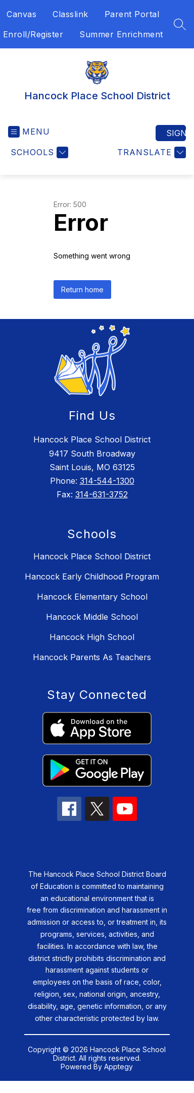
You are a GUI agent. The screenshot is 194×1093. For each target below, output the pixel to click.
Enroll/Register (33, 34)
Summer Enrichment (121, 34)
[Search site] (180, 24)
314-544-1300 (107, 481)
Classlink (70, 14)
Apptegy (118, 1066)
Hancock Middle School (92, 617)
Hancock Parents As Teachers (92, 657)
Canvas (21, 14)
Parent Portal (132, 14)
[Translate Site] (150, 152)
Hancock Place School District (92, 556)
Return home (82, 289)
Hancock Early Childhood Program (92, 576)
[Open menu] (29, 131)
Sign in (176, 133)
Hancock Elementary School (92, 597)
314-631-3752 (101, 494)
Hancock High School (92, 637)
